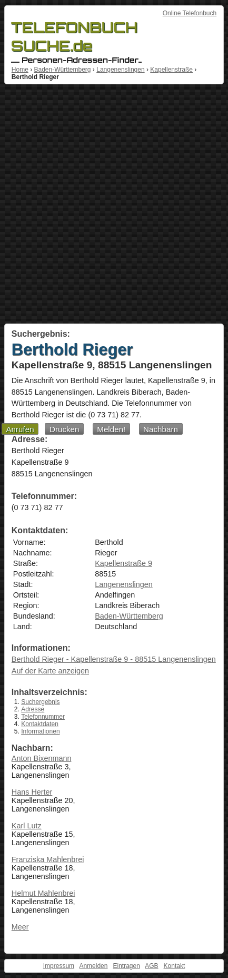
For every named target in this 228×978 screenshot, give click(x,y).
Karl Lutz (27, 825)
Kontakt (174, 966)
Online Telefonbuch (190, 13)
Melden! (111, 429)
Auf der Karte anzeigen (50, 671)
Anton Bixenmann (42, 758)
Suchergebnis (40, 702)
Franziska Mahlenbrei (48, 859)
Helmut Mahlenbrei (43, 893)
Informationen (40, 731)
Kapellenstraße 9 (123, 563)
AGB (151, 966)
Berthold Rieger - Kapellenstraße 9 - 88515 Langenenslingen (114, 659)
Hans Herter (32, 792)
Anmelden (93, 966)
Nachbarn (160, 429)
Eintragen (126, 966)
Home (20, 69)
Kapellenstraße (171, 69)
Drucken (64, 429)
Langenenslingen (120, 69)
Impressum (58, 966)
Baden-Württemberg (62, 69)
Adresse (32, 709)
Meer (20, 927)
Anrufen (20, 429)
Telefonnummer (43, 716)
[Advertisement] (114, 204)
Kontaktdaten (39, 724)
